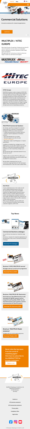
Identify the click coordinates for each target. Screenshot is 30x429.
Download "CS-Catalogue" (11, 243)
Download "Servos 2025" (10, 271)
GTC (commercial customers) (15, 405)
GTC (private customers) (15, 402)
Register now (10, 363)
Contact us (15, 399)
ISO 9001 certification (8, 139)
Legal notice (15, 414)
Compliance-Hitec (15, 411)
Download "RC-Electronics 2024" (12, 306)
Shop (17, 1)
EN (25, 1)
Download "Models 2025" (10, 336)
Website (12, 1)
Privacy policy (15, 408)
